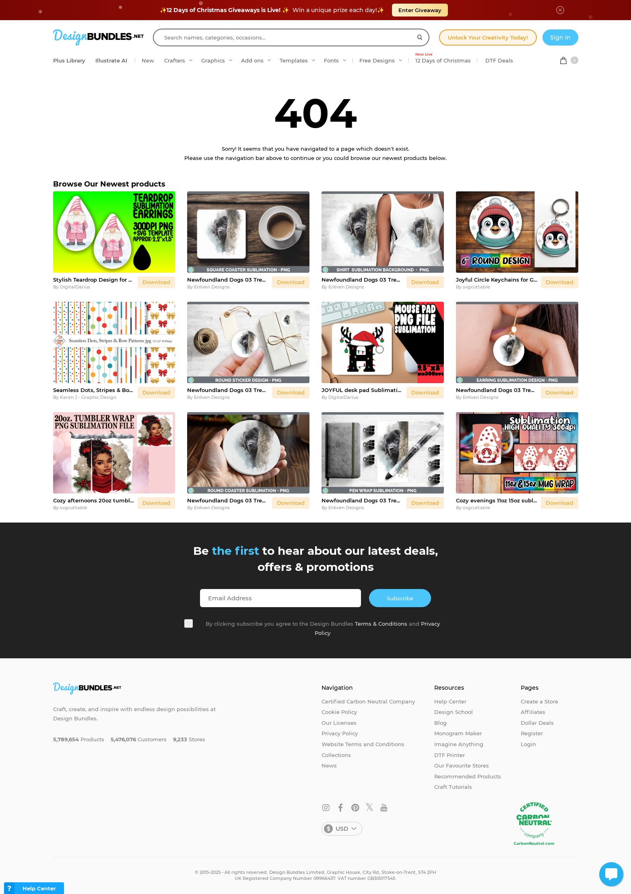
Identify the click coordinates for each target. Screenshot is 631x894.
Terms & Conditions (381, 623)
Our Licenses (339, 723)
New (148, 60)
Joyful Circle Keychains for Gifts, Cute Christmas (497, 279)
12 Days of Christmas (443, 58)
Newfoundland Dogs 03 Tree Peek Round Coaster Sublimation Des (228, 500)
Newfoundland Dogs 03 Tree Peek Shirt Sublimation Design (362, 279)
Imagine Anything (458, 744)
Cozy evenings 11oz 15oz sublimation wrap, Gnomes (497, 500)
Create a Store (539, 701)
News (329, 765)
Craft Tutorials (453, 787)
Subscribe (400, 598)
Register (532, 733)
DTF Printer (449, 755)
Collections (336, 755)
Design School (453, 712)
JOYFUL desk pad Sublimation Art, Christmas (362, 390)
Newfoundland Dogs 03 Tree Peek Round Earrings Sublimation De (497, 390)
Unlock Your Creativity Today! (488, 37)
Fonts (331, 60)
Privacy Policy (340, 733)
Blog (440, 723)
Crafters (174, 60)
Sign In (560, 37)
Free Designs (377, 60)
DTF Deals (499, 60)
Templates (294, 60)
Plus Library (69, 60)
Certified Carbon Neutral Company (368, 701)
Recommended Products (467, 776)
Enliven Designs (212, 287)
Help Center (450, 701)
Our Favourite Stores (461, 765)
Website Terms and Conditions (363, 744)
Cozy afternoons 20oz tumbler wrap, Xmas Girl (94, 500)
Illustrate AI (111, 60)
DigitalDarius (75, 287)
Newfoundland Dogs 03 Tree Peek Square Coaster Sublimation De (228, 279)
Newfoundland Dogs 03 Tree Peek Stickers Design (228, 390)
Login (528, 744)
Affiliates (533, 712)
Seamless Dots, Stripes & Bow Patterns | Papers (94, 390)
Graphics (213, 60)
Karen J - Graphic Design (88, 397)
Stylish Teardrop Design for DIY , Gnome (94, 279)
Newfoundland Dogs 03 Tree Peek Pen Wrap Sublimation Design (362, 500)
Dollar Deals (537, 723)
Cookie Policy (339, 712)
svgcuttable (476, 287)
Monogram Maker (458, 733)
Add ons (252, 60)
